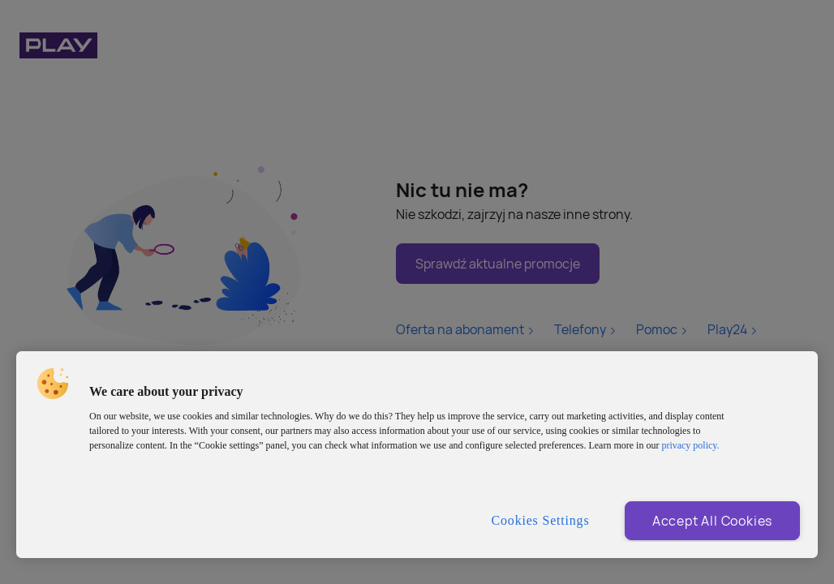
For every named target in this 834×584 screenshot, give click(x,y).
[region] (417, 454)
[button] (52, 383)
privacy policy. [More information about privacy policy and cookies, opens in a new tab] (690, 445)
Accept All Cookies (712, 521)
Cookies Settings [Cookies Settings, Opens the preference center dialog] (541, 520)
